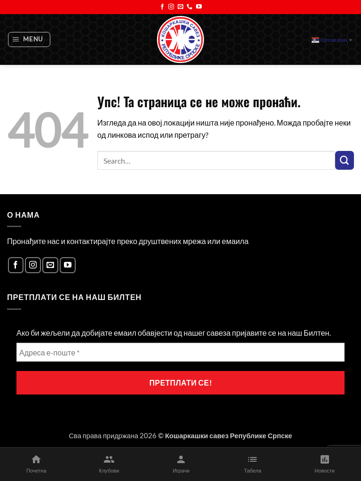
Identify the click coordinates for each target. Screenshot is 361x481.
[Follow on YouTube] (199, 7)
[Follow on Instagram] (171, 7)
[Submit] (344, 160)
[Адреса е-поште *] (180, 352)
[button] (29, 39)
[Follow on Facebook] (162, 7)
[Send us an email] (180, 7)
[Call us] (189, 7)
